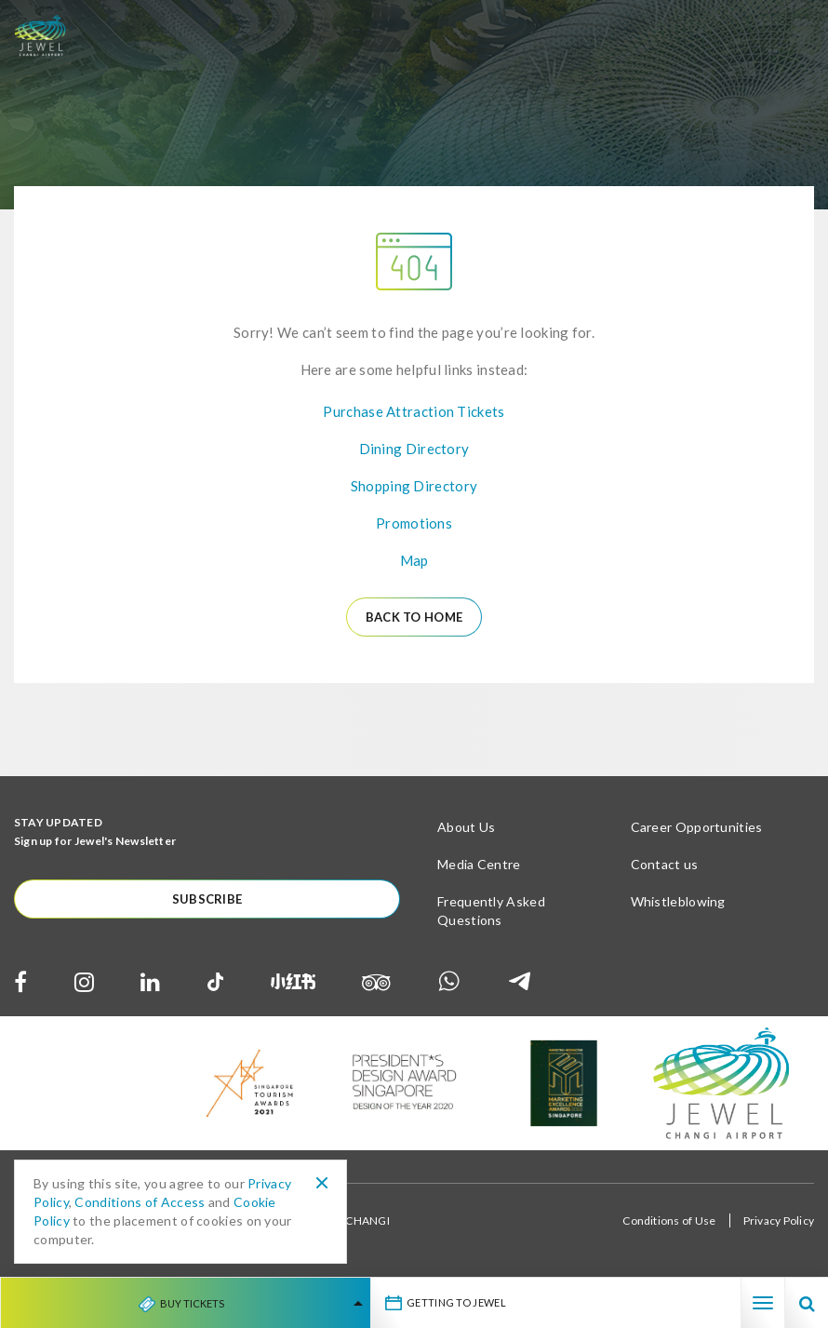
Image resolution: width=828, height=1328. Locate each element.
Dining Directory (414, 448)
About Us (466, 827)
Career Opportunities (697, 827)
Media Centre (479, 864)
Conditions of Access (139, 1202)
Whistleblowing (678, 901)
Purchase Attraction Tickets (413, 411)
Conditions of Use (668, 1220)
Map (414, 560)
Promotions (414, 523)
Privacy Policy (778, 1220)
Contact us (665, 864)
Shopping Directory (414, 485)
